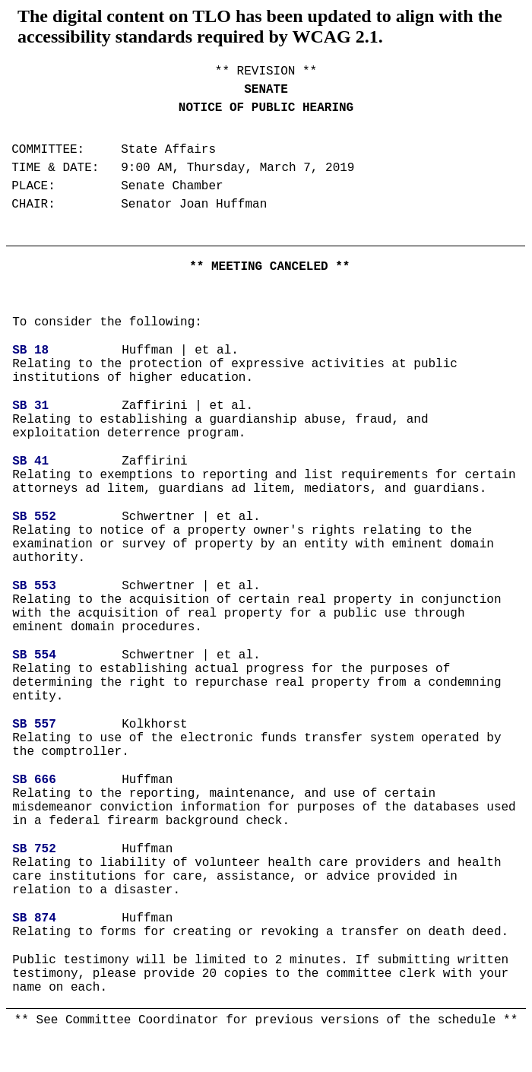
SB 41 (30, 461)
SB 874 (34, 918)
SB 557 (34, 724)
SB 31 (30, 406)
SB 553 (34, 586)
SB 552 (34, 517)
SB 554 (34, 655)
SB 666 (34, 780)
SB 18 (30, 350)
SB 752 (34, 849)
